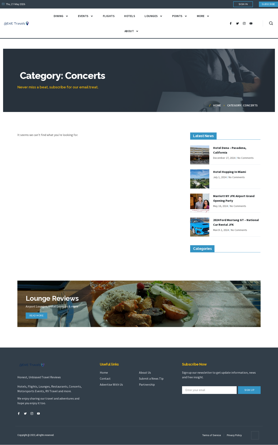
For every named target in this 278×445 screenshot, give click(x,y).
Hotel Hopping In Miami (229, 172)
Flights (109, 16)
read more (38, 314)
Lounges (154, 16)
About (132, 31)
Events (85, 16)
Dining (61, 16)
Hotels (129, 16)
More (203, 16)
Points (179, 16)
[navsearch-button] (271, 23)
